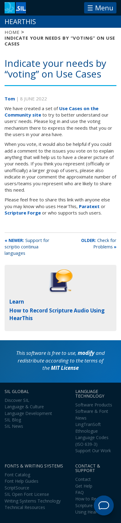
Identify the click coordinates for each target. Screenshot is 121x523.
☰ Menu (100, 7)
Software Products (93, 405)
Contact (83, 479)
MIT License (65, 367)
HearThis (20, 21)
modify (86, 352)
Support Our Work (93, 450)
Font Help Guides (21, 481)
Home (12, 32)
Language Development (28, 413)
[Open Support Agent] (104, 505)
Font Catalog (17, 475)
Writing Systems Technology (33, 501)
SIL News (14, 426)
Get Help (83, 486)
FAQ (79, 492)
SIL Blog (13, 420)
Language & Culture (24, 406)
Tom (10, 99)
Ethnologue (86, 431)
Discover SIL (17, 400)
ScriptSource (17, 488)
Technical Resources (25, 507)
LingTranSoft (88, 424)
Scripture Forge (23, 213)
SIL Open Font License (27, 494)
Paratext (89, 206)
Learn (16, 301)
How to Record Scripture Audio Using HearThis (90, 505)
